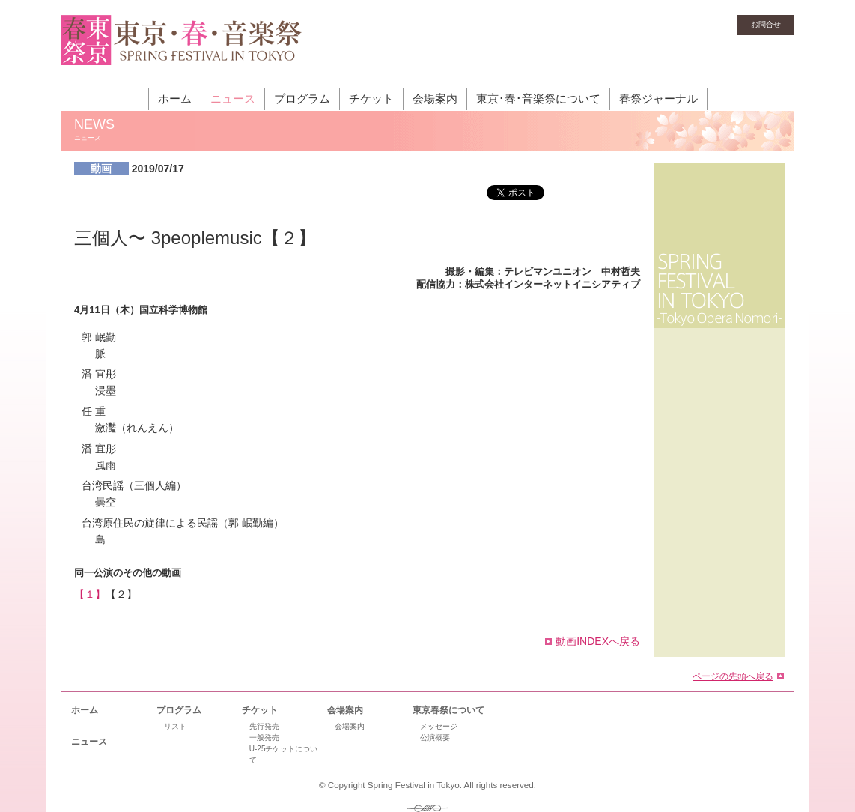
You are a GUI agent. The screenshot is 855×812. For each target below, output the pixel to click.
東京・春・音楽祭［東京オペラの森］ (181, 48)
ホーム (175, 98)
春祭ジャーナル (658, 98)
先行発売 (264, 726)
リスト (175, 726)
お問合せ (766, 24)
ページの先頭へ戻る (733, 676)
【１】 (90, 594)
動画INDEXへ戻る (598, 641)
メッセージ (438, 726)
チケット (371, 98)
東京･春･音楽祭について (538, 98)
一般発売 (264, 737)
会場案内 (435, 98)
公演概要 (435, 737)
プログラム (302, 98)
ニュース (232, 98)
